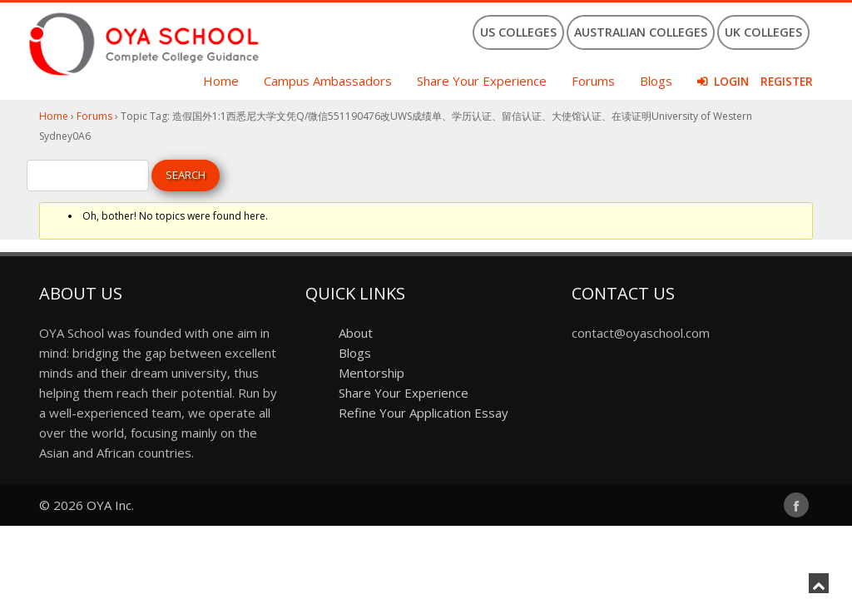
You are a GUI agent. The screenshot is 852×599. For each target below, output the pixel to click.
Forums (593, 80)
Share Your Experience (482, 80)
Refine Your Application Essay (423, 412)
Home (221, 80)
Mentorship (371, 372)
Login (731, 81)
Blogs (656, 80)
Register (786, 81)
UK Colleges (763, 32)
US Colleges (518, 32)
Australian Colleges (640, 32)
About (356, 332)
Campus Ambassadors (328, 80)
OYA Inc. (110, 505)
